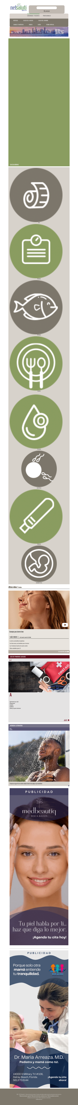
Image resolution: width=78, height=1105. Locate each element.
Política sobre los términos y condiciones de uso (39, 1096)
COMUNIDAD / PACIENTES (33, 16)
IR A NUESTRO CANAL (63, 651)
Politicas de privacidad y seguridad (25, 1096)
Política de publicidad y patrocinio (53, 1096)
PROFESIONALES (47, 16)
